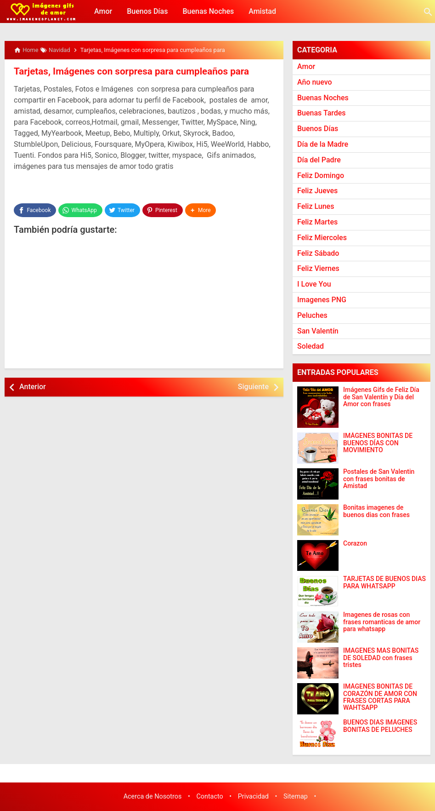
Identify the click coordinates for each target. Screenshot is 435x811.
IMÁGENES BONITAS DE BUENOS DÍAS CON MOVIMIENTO (377, 443)
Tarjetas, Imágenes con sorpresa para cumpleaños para (128, 71)
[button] (200, 210)
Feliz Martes (317, 222)
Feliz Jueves (317, 190)
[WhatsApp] (80, 210)
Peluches (312, 315)
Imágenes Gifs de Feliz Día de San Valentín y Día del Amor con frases (381, 397)
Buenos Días (147, 11)
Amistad (262, 11)
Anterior (32, 386)
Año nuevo (314, 82)
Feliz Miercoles (322, 237)
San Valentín (318, 331)
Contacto (209, 796)
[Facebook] (35, 210)
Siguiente (253, 386)
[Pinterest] (162, 210)
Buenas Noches (208, 11)
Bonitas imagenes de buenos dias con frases (376, 511)
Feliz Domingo (320, 175)
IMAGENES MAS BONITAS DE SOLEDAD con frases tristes (380, 657)
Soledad (310, 346)
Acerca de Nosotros (153, 796)
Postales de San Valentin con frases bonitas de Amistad (378, 478)
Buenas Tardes (321, 113)
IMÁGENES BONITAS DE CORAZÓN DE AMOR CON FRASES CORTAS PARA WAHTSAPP (380, 697)
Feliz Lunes (315, 206)
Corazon (355, 543)
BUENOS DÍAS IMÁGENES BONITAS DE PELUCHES (380, 726)
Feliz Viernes (318, 268)
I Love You (314, 284)
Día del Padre (319, 159)
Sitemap (295, 796)
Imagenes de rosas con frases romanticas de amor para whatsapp (381, 622)
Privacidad (253, 796)
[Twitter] (122, 210)
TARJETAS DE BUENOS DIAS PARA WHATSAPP (384, 582)
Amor (103, 11)
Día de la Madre (322, 144)
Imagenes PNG (321, 299)
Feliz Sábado (318, 253)
